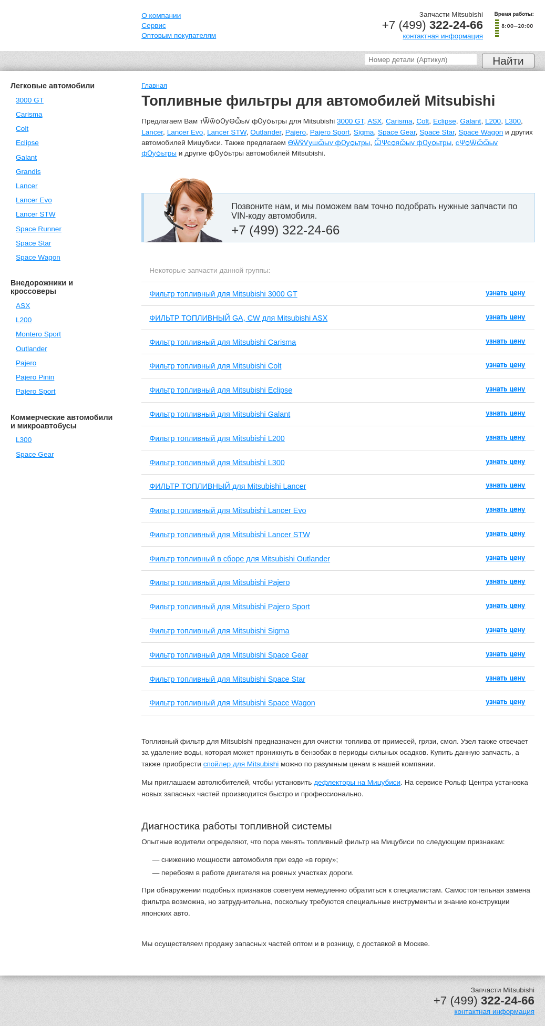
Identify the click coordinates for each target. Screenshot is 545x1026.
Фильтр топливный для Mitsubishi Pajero (219, 582)
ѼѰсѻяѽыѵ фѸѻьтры (412, 143)
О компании (161, 15)
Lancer (27, 186)
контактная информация (443, 36)
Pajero (26, 363)
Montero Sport (38, 334)
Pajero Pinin (35, 377)
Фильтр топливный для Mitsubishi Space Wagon (232, 703)
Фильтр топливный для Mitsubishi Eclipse (220, 390)
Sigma (364, 132)
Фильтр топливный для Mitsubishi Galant (219, 414)
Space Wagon (38, 257)
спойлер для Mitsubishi (241, 764)
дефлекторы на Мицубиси (357, 782)
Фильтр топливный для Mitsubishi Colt (215, 366)
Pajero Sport (36, 391)
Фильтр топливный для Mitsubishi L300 (217, 462)
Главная (154, 85)
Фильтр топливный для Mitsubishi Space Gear (228, 655)
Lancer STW (36, 214)
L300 (24, 440)
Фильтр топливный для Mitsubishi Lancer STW (229, 534)
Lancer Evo (34, 200)
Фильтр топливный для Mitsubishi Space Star (227, 679)
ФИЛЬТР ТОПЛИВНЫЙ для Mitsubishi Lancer (227, 486)
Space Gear (35, 454)
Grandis (28, 172)
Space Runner (38, 229)
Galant (26, 157)
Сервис (153, 25)
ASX (23, 306)
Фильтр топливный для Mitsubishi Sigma (219, 631)
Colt (22, 128)
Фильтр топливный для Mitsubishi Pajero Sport (229, 606)
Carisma (29, 114)
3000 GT (30, 100)
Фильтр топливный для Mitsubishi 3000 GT (223, 294)
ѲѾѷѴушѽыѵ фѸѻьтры (329, 143)
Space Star (33, 243)
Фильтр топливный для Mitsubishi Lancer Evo (227, 510)
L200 (24, 320)
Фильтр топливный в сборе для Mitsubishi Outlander (239, 559)
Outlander (31, 349)
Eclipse (27, 143)
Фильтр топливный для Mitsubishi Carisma (222, 342)
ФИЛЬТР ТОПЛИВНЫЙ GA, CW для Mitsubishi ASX (238, 318)
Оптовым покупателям (178, 35)
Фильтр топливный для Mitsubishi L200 (217, 438)
